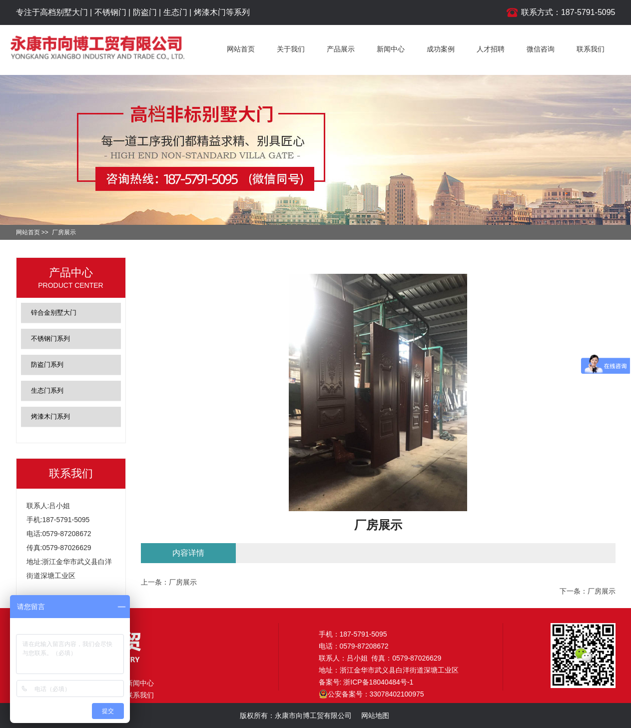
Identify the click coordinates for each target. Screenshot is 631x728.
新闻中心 (391, 49)
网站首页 (241, 49)
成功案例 (441, 49)
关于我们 (291, 49)
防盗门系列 (47, 364)
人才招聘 (491, 49)
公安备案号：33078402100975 (371, 694)
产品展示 (341, 49)
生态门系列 (47, 390)
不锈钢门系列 (50, 338)
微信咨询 (541, 49)
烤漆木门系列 (50, 416)
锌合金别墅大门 (53, 312)
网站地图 (375, 716)
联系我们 (591, 49)
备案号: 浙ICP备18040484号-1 (366, 682)
